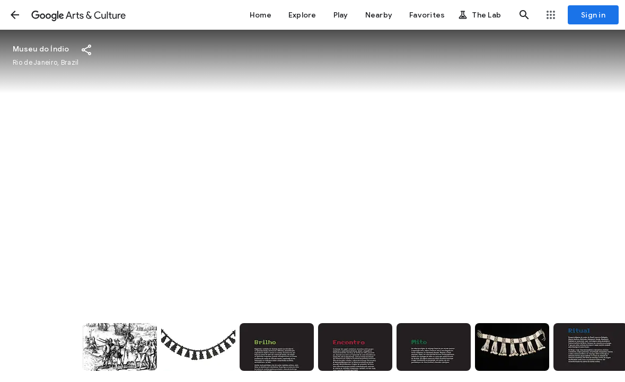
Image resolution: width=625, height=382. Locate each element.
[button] (15, 15)
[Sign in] (593, 14)
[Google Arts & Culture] (78, 15)
